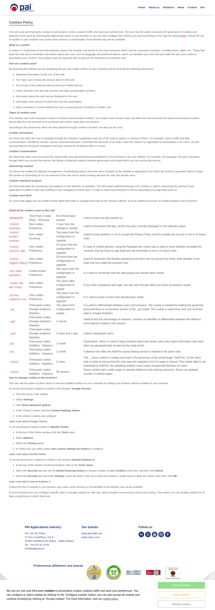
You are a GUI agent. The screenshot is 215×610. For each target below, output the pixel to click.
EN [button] (202, 8)
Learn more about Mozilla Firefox (27, 456)
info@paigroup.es (35, 550)
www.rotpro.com (91, 539)
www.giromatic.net (92, 535)
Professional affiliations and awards (58, 567)
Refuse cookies (181, 604)
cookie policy (110, 598)
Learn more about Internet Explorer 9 (29, 483)
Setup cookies (181, 594)
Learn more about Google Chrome (28, 423)
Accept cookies (181, 585)
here (183, 37)
